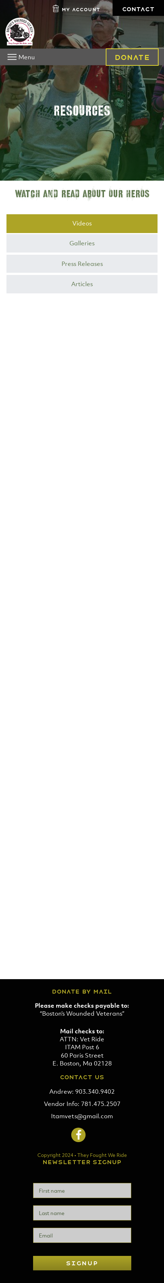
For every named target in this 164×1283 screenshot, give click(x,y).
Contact (138, 9)
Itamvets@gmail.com (82, 1116)
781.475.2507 (100, 1104)
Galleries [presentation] (82, 243)
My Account (81, 9)
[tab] (82, 223)
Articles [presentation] (82, 284)
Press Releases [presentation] (82, 264)
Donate (132, 57)
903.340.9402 (95, 1091)
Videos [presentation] (82, 223)
